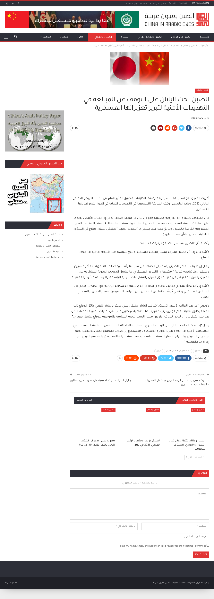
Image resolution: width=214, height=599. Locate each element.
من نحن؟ (183, 3)
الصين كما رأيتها (159, 4)
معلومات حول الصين (137, 4)
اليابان (158, 351)
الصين (197, 351)
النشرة (125, 37)
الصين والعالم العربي (150, 37)
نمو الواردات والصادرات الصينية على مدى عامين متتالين (102, 380)
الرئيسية (205, 37)
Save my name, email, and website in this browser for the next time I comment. (162, 546)
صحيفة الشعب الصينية (48, 257)
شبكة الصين (53, 252)
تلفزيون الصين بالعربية (48, 246)
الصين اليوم (54, 240)
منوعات (47, 37)
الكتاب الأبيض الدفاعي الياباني (178, 351)
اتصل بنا (172, 3)
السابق (199, 457)
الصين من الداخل (181, 37)
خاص (80, 37)
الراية (7, 582)
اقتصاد (64, 37)
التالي (189, 457)
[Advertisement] (140, 162)
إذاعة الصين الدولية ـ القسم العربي (42, 234)
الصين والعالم (103, 37)
